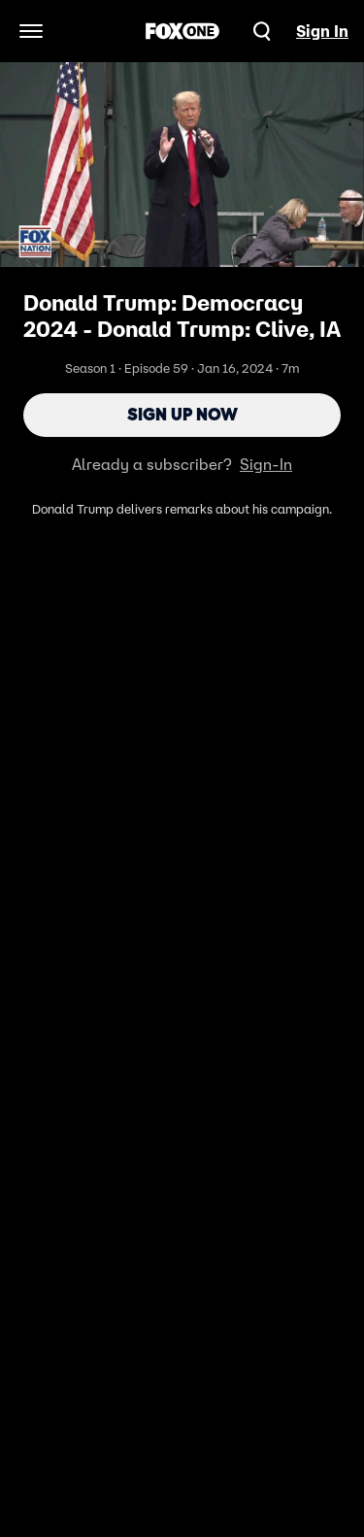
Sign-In (266, 464)
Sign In (322, 31)
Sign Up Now (182, 414)
